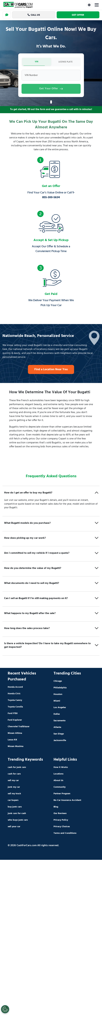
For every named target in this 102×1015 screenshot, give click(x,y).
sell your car (14, 827)
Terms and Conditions (65, 834)
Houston (58, 695)
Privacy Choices (62, 827)
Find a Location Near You (51, 370)
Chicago (58, 682)
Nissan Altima (15, 734)
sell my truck (14, 794)
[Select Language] (89, 5)
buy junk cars (15, 807)
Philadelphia (60, 688)
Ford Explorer (15, 720)
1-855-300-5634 (58, 195)
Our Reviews (60, 814)
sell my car (13, 781)
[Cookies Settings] (5, 1009)
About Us (58, 781)
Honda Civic (14, 694)
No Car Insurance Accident (67, 801)
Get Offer (78, 14)
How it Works (61, 768)
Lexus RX (12, 740)
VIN (36, 62)
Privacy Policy (61, 820)
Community (60, 787)
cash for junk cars (17, 768)
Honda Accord (15, 687)
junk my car (14, 787)
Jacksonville (60, 741)
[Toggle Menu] (97, 5)
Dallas (57, 714)
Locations (58, 774)
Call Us (34, 14)
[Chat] (7, 14)
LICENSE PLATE (65, 62)
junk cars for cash (17, 814)
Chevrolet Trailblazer (18, 727)
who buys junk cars (18, 820)
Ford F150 (13, 714)
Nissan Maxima (15, 747)
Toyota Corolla (15, 707)
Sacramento (60, 721)
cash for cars (14, 774)
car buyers (13, 801)
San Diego (59, 734)
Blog (56, 807)
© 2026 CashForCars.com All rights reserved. (33, 846)
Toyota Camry (15, 701)
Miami (57, 701)
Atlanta (57, 728)
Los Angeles (60, 708)
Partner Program (62, 794)
